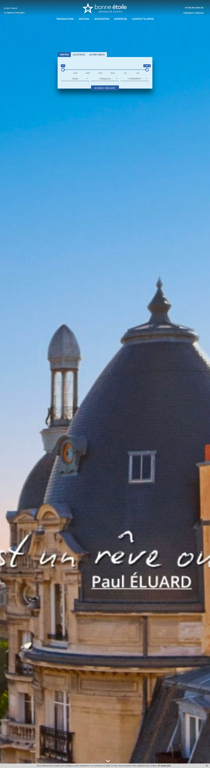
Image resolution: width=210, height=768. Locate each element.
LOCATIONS (79, 54)
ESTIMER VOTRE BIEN (14, 13)
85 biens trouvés (105, 88)
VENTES (64, 54)
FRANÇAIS (188, 13)
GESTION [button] (84, 18)
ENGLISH (199, 13)
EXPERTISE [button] (120, 18)
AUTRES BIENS (97, 54)
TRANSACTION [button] (65, 18)
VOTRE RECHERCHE (194, 8)
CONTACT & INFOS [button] (143, 18)
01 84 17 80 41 (11, 8)
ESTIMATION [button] (101, 18)
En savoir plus (164, 766)
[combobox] (135, 78)
